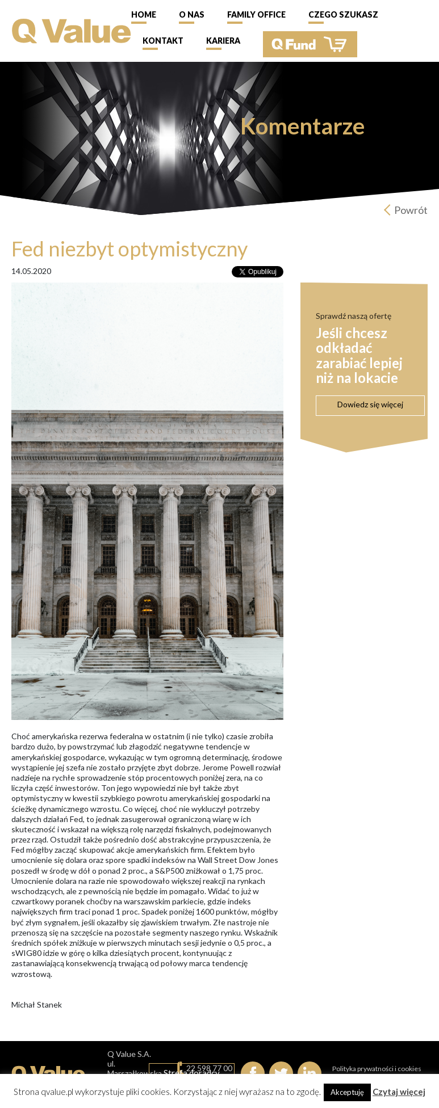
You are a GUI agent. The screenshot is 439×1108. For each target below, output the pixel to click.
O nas (191, 14)
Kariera (223, 40)
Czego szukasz (343, 14)
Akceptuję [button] (347, 1092)
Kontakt (163, 40)
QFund (310, 44)
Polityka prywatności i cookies (376, 1068)
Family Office (256, 14)
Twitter (281, 1073)
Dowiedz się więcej (370, 404)
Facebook (253, 1073)
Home (143, 14)
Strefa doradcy (192, 1073)
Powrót (411, 210)
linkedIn (309, 1073)
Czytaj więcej (399, 1091)
